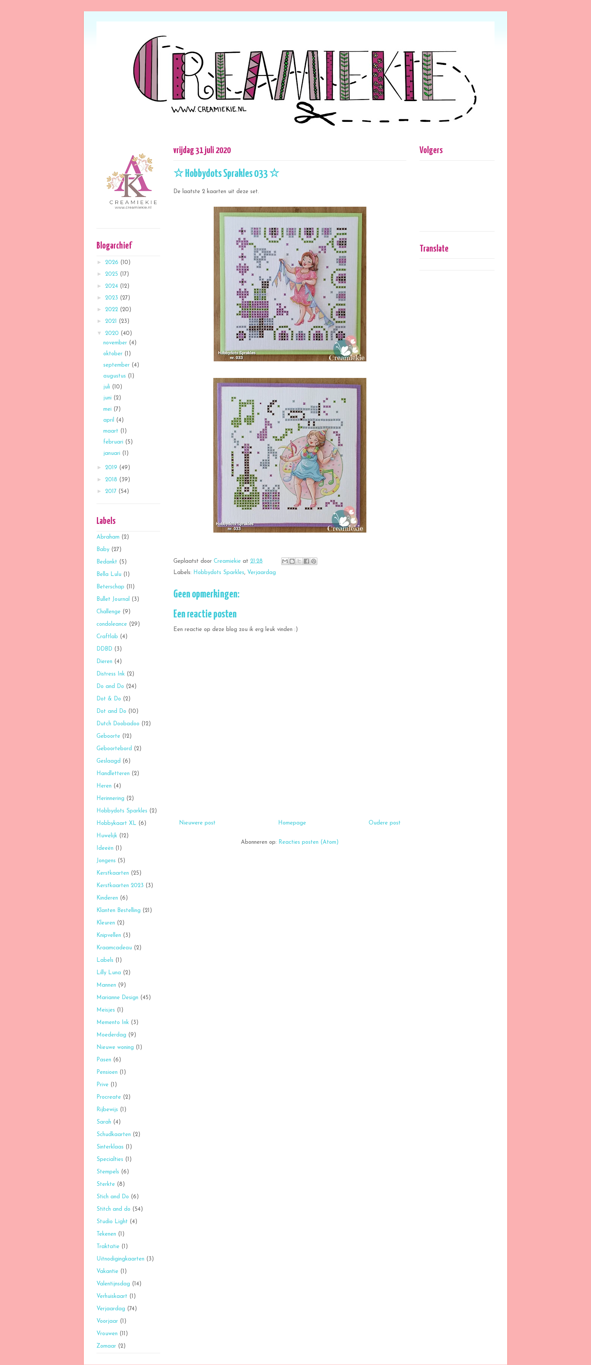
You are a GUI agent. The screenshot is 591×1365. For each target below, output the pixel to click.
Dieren (104, 662)
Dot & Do (108, 699)
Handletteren (113, 774)
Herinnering (110, 798)
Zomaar (106, 1346)
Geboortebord (114, 749)
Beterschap (110, 587)
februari (114, 442)
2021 (112, 321)
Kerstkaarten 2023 (120, 886)
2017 (111, 491)
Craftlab (107, 637)
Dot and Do (111, 711)
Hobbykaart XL (116, 823)
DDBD (104, 649)
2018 (112, 480)
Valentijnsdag (113, 1284)
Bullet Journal (113, 599)
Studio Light (112, 1222)
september (117, 365)
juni (108, 398)
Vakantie (107, 1271)
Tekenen (106, 1234)
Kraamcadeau (114, 948)
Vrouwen (107, 1334)
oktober (113, 354)
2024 (112, 286)
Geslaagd (108, 761)
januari (112, 453)
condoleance (111, 624)
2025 (112, 274)
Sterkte (105, 1184)
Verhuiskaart (111, 1296)
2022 (112, 310)
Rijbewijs (107, 1110)
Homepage (292, 823)
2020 (113, 333)
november (116, 343)
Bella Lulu (108, 574)
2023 (112, 298)
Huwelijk (106, 836)
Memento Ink (112, 1023)
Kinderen (107, 898)
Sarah (103, 1122)
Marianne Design (117, 998)
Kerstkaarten (112, 873)
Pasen (103, 1060)
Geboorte (108, 736)
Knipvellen (108, 935)
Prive (102, 1085)
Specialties (109, 1159)
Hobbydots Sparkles (218, 573)
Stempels (107, 1172)
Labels (104, 960)
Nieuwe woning (115, 1047)
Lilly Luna (108, 973)
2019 (112, 468)
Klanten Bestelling (118, 911)
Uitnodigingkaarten (120, 1259)
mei (108, 409)
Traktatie (107, 1247)
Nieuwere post (197, 823)
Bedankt (106, 562)
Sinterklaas (110, 1147)
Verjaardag (261, 573)
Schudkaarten (113, 1135)
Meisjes (105, 1010)
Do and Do (110, 686)
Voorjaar (107, 1321)
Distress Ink (110, 674)
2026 (112, 263)
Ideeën (104, 848)
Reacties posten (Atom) (309, 842)
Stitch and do (113, 1209)
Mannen (106, 985)
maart (111, 431)
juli (107, 387)
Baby (102, 550)
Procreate (108, 1097)
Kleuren (105, 923)
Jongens (106, 861)
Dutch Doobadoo (117, 724)
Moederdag (111, 1035)
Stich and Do (112, 1197)
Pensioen (107, 1072)
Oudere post (385, 823)
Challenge (108, 612)
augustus (115, 376)
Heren (104, 786)
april (109, 420)
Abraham (107, 537)
